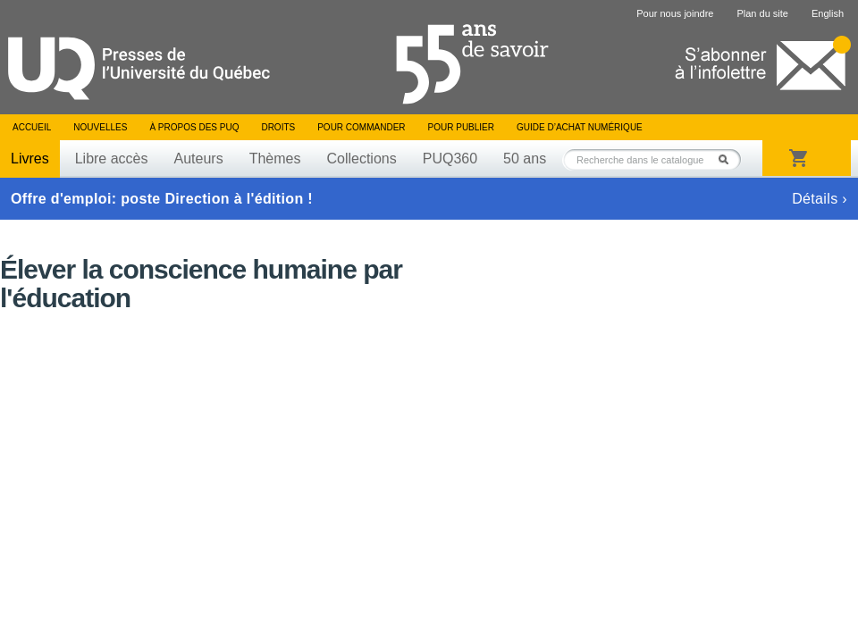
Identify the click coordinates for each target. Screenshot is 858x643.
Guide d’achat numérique (580, 127)
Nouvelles (100, 127)
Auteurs (198, 158)
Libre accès (111, 158)
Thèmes (275, 158)
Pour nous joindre (674, 13)
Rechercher (728, 159)
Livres (30, 158)
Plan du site (761, 13)
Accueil (32, 127)
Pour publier (461, 127)
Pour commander (361, 127)
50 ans (524, 158)
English (828, 13)
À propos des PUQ (194, 127)
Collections (361, 158)
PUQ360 (450, 158)
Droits (278, 127)
